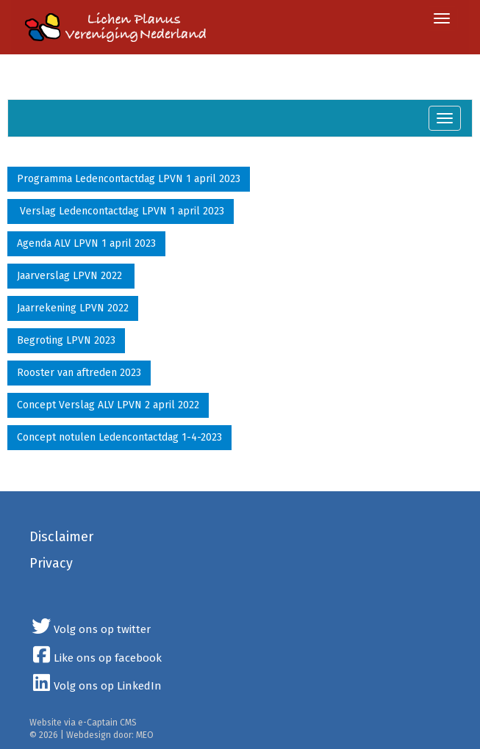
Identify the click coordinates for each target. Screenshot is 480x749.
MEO (145, 735)
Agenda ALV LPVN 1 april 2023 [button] (86, 243)
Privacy (51, 563)
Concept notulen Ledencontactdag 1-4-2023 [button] (119, 437)
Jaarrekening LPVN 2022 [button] (73, 308)
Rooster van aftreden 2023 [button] (79, 372)
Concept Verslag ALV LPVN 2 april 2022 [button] (108, 405)
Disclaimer (61, 537)
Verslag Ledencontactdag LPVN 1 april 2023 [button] (120, 211)
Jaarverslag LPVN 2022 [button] (71, 275)
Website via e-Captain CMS (83, 722)
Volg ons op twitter (90, 629)
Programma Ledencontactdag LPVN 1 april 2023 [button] (128, 179)
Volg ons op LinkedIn (95, 685)
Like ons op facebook (95, 658)
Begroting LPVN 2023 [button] (66, 340)
